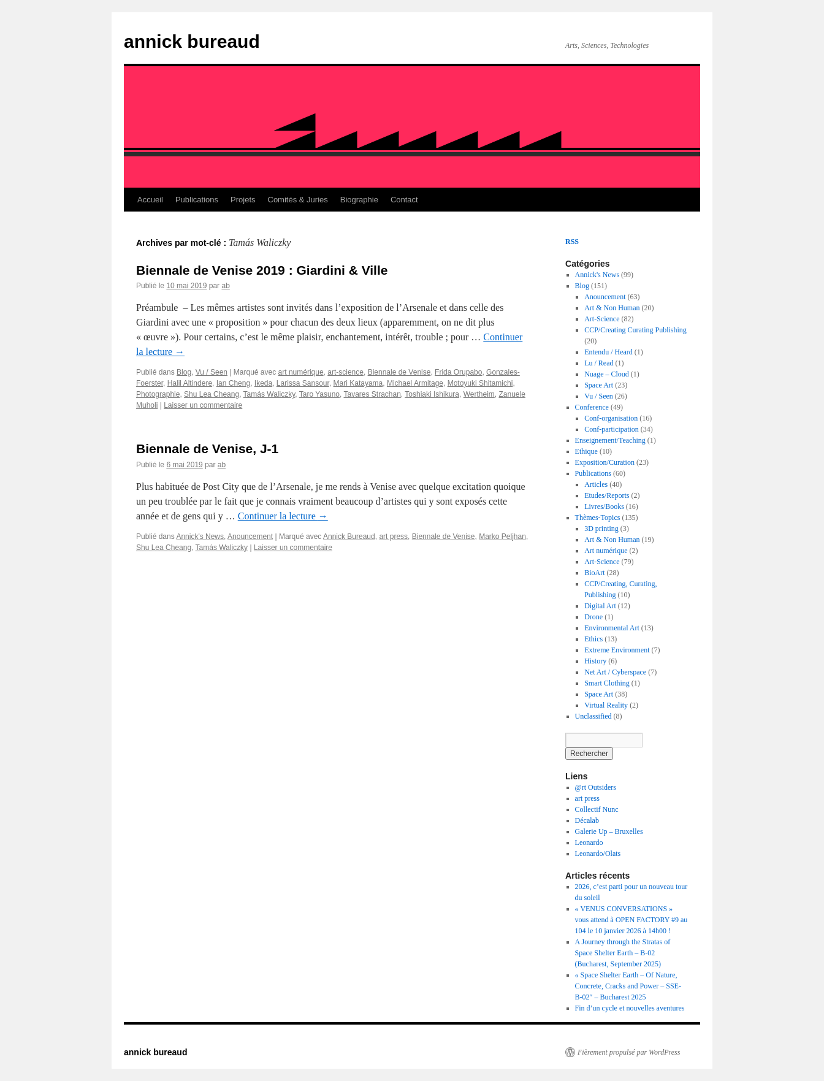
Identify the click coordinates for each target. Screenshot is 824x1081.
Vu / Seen (211, 372)
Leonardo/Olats (598, 853)
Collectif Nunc (597, 809)
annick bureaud (192, 41)
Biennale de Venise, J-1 (207, 448)
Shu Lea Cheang (211, 394)
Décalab (587, 820)
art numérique (301, 372)
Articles (596, 484)
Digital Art (600, 606)
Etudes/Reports (606, 495)
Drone (593, 617)
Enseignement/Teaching (610, 440)
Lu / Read (598, 363)
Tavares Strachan (371, 394)
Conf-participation (611, 429)
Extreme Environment (616, 650)
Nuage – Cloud (606, 374)
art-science (345, 372)
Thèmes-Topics (597, 517)
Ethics (593, 639)
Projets (243, 199)
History (595, 661)
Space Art (598, 385)
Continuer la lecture (283, 516)
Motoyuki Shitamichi (480, 383)
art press (393, 536)
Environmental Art (611, 628)
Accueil (150, 199)
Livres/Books (604, 506)
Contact (404, 199)
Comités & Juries (298, 199)
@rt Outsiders (595, 787)
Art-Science (601, 319)
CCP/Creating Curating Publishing (635, 330)
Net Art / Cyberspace (615, 672)
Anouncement (250, 536)
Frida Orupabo (458, 372)
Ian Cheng (233, 383)
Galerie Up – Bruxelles (609, 831)
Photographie (158, 394)
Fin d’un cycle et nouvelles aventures (630, 1008)
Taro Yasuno (319, 394)
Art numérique (605, 550)
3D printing (601, 528)
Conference (592, 407)
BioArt (594, 572)
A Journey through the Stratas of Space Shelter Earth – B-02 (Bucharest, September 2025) (623, 953)
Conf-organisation (611, 418)
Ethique (586, 451)
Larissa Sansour (303, 383)
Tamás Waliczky (269, 394)
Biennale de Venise (399, 372)
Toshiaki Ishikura (432, 394)
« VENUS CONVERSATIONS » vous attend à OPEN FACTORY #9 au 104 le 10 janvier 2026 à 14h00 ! (631, 919)
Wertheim (479, 394)
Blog (184, 372)
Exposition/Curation (605, 462)
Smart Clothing (607, 683)
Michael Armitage (415, 383)
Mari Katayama (358, 383)
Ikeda (263, 383)
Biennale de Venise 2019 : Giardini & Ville (261, 270)
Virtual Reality (606, 705)
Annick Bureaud (349, 536)
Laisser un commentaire (203, 405)
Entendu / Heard (608, 352)
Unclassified (593, 716)
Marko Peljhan (502, 536)
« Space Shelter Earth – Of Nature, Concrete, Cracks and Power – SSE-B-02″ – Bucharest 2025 (628, 986)
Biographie (359, 199)
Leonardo (589, 842)
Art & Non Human (611, 308)
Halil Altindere (189, 383)
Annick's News (200, 536)
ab (225, 285)
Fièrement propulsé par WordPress (629, 1052)
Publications (196, 199)
